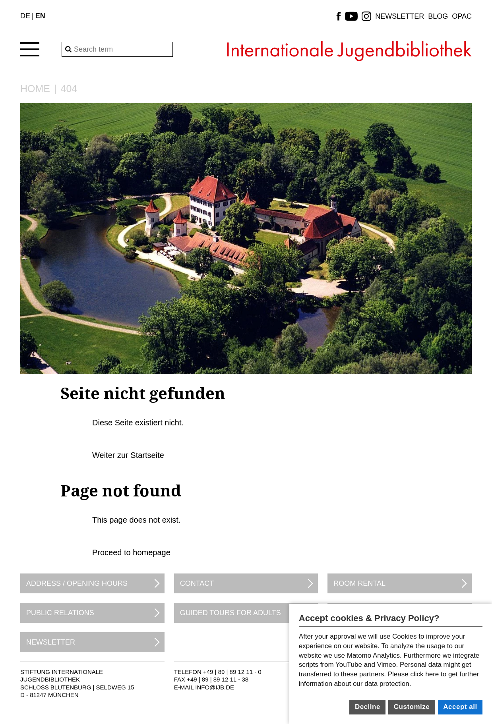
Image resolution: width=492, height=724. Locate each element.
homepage (151, 552)
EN (40, 16)
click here (424, 674)
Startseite (147, 455)
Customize (412, 706)
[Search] (117, 49)
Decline (367, 706)
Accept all (460, 706)
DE (25, 16)
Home (35, 89)
